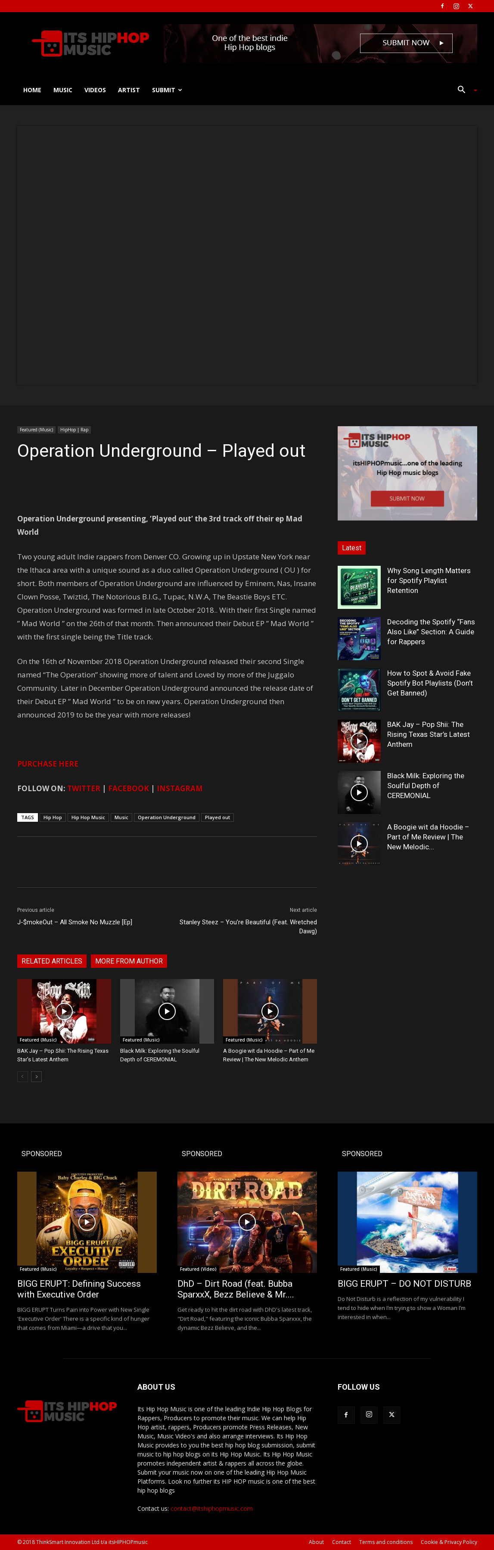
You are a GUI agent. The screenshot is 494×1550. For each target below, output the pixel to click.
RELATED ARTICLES (52, 961)
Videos (95, 90)
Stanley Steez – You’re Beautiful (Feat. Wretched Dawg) (248, 926)
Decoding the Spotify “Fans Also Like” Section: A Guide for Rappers (431, 632)
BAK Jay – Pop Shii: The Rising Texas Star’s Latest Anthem (428, 734)
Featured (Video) (198, 1269)
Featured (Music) (36, 430)
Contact (341, 1542)
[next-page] (36, 1076)
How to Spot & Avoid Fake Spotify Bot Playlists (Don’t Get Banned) (430, 683)
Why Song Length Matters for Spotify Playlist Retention (429, 580)
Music (62, 90)
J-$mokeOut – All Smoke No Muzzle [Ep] (74, 922)
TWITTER (83, 788)
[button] (464, 91)
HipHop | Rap (74, 430)
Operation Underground (167, 817)
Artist (129, 90)
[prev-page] (22, 1076)
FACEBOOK (128, 788)
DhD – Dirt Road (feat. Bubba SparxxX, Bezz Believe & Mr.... (235, 1289)
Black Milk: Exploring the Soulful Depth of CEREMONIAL (425, 785)
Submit (167, 90)
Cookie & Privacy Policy (449, 1542)
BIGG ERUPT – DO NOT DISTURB (404, 1284)
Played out (217, 817)
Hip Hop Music (88, 817)
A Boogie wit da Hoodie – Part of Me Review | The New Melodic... (428, 837)
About (316, 1542)
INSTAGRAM (180, 788)
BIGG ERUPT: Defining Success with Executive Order (79, 1289)
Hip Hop (52, 817)
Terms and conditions (386, 1542)
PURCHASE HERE (47, 764)
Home (32, 90)
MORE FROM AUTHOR (129, 961)
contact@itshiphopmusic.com (212, 1508)
